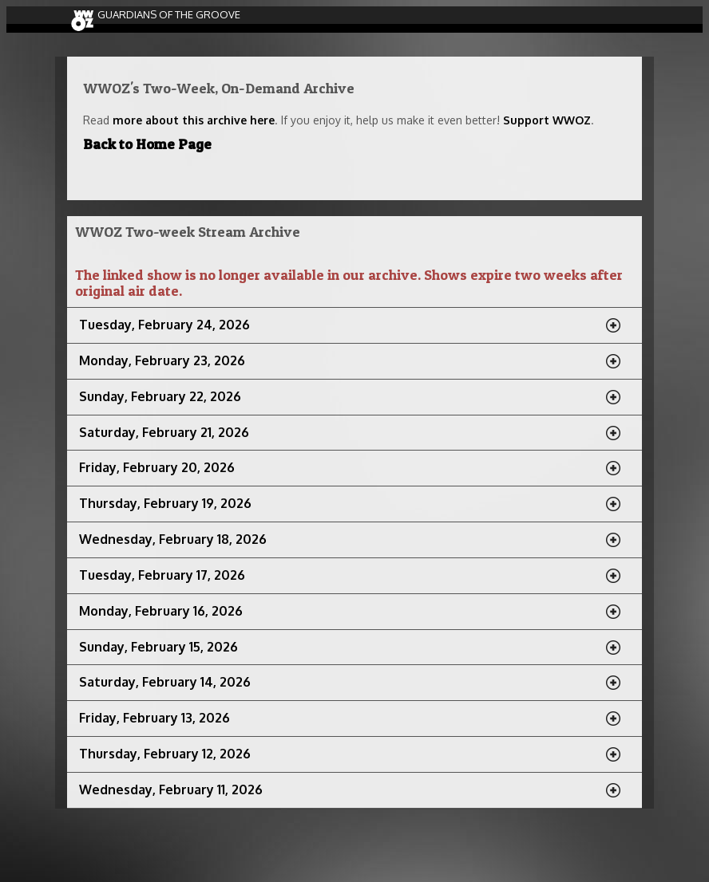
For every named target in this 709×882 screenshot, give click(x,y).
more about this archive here (194, 120)
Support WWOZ (547, 120)
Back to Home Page (147, 144)
